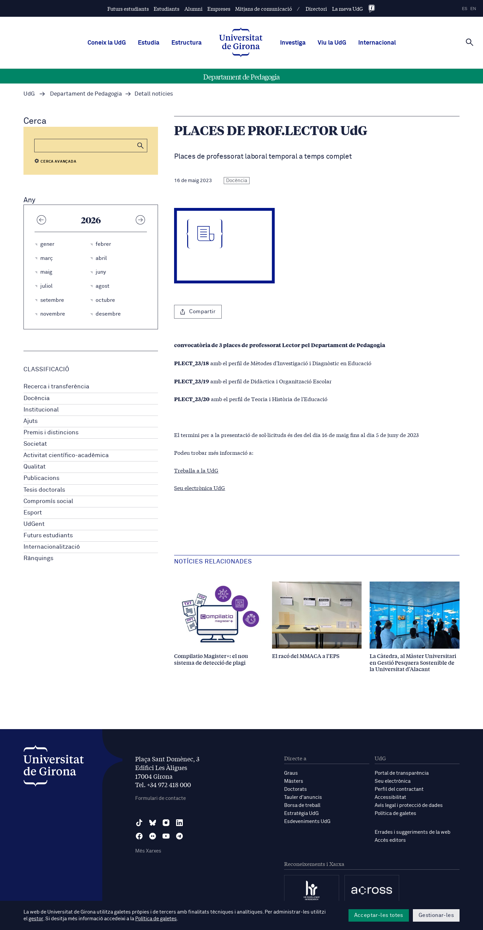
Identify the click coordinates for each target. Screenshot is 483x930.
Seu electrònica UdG (199, 487)
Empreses (218, 8)
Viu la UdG (332, 43)
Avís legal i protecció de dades (409, 805)
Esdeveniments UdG (307, 821)
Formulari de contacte (160, 798)
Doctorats (295, 789)
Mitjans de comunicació (263, 8)
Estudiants (166, 8)
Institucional (41, 410)
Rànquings (38, 558)
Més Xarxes (148, 851)
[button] (140, 145)
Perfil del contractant (399, 789)
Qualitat (34, 467)
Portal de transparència (402, 773)
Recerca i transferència (56, 387)
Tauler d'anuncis (303, 797)
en (473, 9)
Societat (35, 444)
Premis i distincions (50, 433)
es (464, 9)
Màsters (293, 781)
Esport (32, 513)
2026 (91, 219)
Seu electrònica (393, 781)
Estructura (186, 43)
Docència (36, 398)
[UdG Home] (241, 43)
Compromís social (48, 501)
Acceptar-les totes (378, 915)
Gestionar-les (436, 915)
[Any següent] (140, 219)
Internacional (377, 43)
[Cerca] (469, 42)
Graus (291, 773)
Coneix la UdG (107, 43)
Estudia (148, 43)
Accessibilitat (390, 797)
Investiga (293, 43)
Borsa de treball (302, 805)
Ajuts (30, 421)
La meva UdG (347, 8)
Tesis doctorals (44, 490)
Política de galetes (395, 813)
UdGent (34, 524)
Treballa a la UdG (196, 470)
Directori (316, 8)
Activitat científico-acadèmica (66, 455)
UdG (29, 94)
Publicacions (41, 478)
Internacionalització (51, 547)
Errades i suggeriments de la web (412, 832)
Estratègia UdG (301, 813)
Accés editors (390, 840)
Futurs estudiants (128, 8)
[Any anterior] (41, 219)
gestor (36, 918)
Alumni (193, 8)
